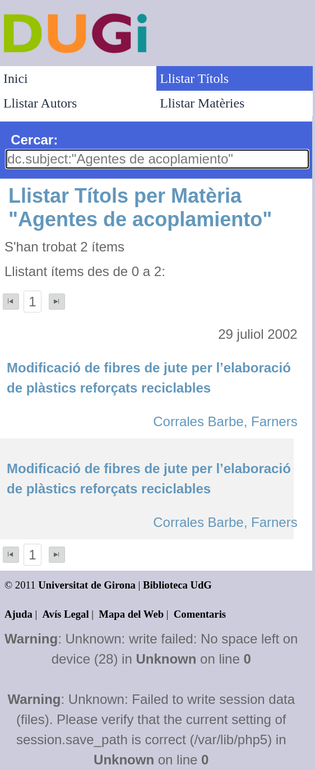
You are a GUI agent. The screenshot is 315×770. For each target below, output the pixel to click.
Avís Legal (66, 614)
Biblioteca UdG (177, 585)
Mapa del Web (131, 614)
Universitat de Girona (87, 585)
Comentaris (200, 614)
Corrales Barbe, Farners (225, 421)
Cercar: (34, 139)
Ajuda (18, 614)
